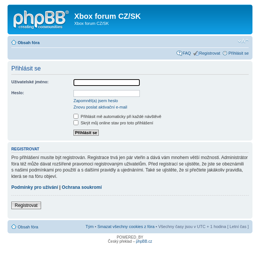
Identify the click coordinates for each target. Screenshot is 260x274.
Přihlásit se (238, 53)
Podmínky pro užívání (34, 187)
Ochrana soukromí (82, 187)
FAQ (187, 53)
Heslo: (17, 92)
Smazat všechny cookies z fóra (125, 226)
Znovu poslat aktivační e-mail (100, 107)
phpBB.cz (144, 241)
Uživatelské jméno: (30, 82)
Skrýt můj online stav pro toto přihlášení (113, 123)
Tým (89, 226)
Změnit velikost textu (243, 41)
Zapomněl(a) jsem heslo (95, 100)
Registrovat (209, 53)
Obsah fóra (29, 42)
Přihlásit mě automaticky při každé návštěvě (117, 116)
